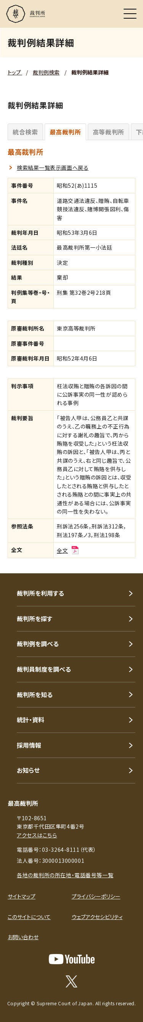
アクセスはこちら (37, 835)
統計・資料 (30, 719)
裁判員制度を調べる (44, 669)
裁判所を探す (34, 618)
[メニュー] (130, 14)
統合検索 (25, 131)
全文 (68, 550)
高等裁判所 (108, 131)
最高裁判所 (65, 131)
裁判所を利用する (40, 593)
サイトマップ (21, 896)
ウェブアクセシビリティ (97, 917)
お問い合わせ (23, 937)
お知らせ (28, 770)
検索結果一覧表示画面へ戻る (52, 167)
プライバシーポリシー (96, 896)
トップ (15, 72)
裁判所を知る (35, 694)
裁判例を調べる (38, 643)
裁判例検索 (46, 72)
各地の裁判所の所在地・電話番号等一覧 (65, 875)
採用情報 (29, 745)
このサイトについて (29, 917)
